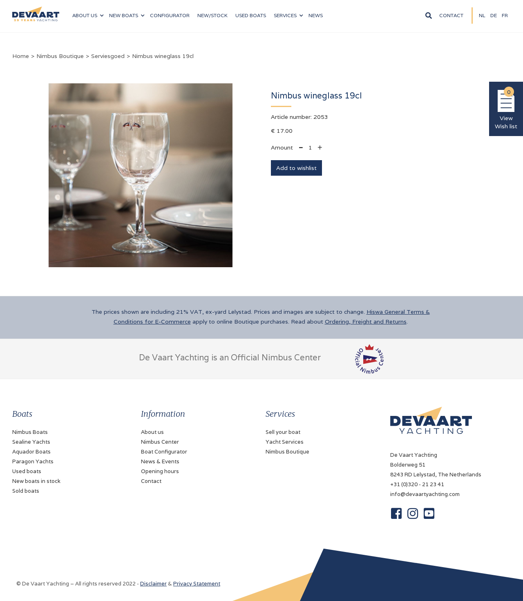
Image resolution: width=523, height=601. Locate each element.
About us (152, 432)
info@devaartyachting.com (425, 494)
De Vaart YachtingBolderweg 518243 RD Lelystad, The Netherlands (435, 464)
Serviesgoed (108, 56)
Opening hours (160, 471)
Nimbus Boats (30, 432)
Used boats (250, 15)
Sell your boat (283, 432)
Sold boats (25, 490)
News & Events (160, 461)
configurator (170, 15)
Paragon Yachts (33, 461)
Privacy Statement (196, 583)
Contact (451, 15)
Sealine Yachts (31, 441)
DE (493, 15)
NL (482, 15)
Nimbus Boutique (60, 56)
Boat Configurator (164, 451)
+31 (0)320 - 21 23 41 (417, 484)
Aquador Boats (31, 451)
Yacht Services (285, 441)
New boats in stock (36, 481)
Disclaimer (153, 583)
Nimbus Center (160, 441)
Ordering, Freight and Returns (366, 321)
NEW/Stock (212, 15)
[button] (87, 15)
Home (20, 56)
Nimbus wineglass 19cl (163, 56)
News (315, 15)
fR (505, 15)
